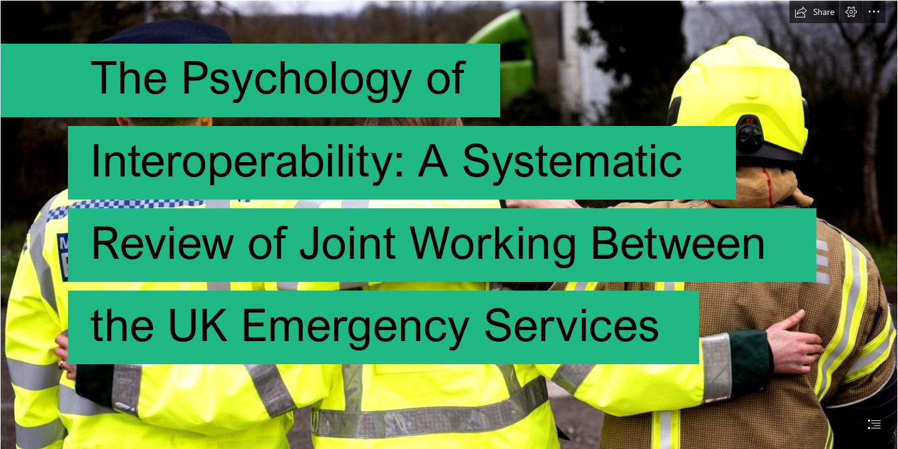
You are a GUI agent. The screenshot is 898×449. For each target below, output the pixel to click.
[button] (814, 12)
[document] (449, 224)
